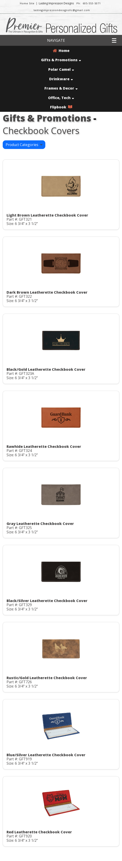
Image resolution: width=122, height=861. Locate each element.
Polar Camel (61, 69)
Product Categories (24, 144)
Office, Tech (61, 97)
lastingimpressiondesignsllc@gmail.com (62, 10)
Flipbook (61, 107)
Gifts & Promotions (61, 59)
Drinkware (61, 78)
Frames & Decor (61, 88)
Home (61, 50)
